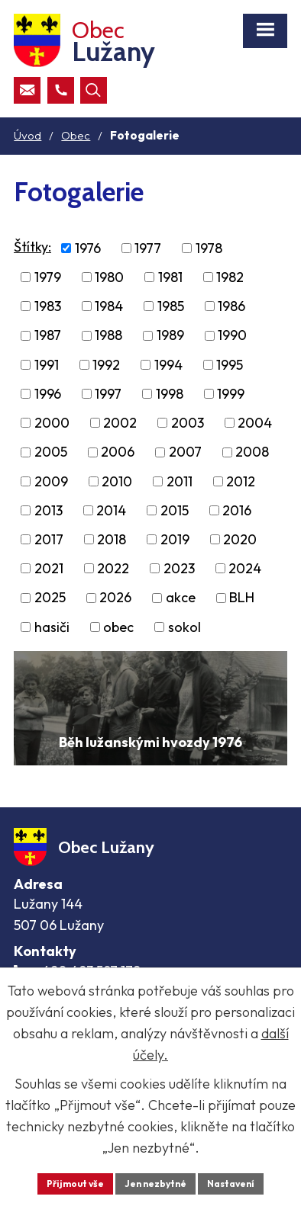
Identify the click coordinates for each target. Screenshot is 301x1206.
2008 (252, 452)
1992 (106, 365)
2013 (48, 510)
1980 (109, 277)
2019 (174, 539)
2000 (52, 422)
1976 (88, 248)
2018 (111, 539)
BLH (241, 598)
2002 (120, 422)
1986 (231, 306)
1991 (46, 365)
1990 (232, 336)
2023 (179, 568)
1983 (47, 306)
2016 (236, 510)
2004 (255, 422)
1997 (108, 394)
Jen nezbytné (155, 1183)
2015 (174, 510)
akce (181, 598)
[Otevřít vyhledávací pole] (93, 90)
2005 (50, 452)
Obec (75, 135)
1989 (170, 336)
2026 (115, 598)
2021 (48, 568)
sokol (184, 627)
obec (118, 627)
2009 (51, 481)
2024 (244, 568)
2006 (117, 452)
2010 (117, 481)
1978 (209, 248)
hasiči (52, 627)
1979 (47, 277)
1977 (147, 248)
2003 (187, 422)
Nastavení (230, 1183)
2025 (50, 598)
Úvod (27, 135)
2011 (180, 481)
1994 (168, 365)
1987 (47, 336)
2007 (185, 452)
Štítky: (32, 246)
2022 (113, 568)
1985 (170, 306)
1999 (230, 394)
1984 (109, 306)
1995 (229, 365)
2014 (111, 510)
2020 (240, 539)
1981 (170, 277)
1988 (108, 336)
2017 (48, 539)
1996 (47, 394)
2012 (240, 481)
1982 (230, 277)
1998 (169, 394)
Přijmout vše (75, 1183)
